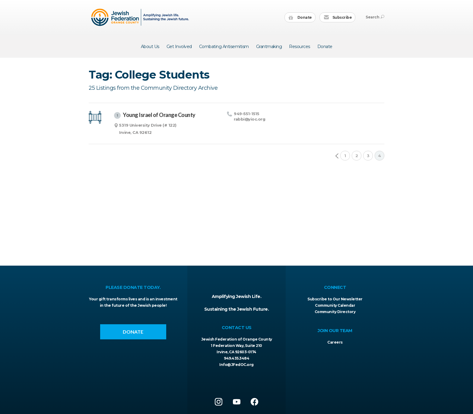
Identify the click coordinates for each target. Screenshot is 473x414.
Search (375, 17)
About (150, 46)
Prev (336, 156)
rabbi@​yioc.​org (249, 119)
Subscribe (338, 17)
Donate (300, 17)
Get (179, 46)
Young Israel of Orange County (154, 115)
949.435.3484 (236, 358)
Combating (224, 46)
